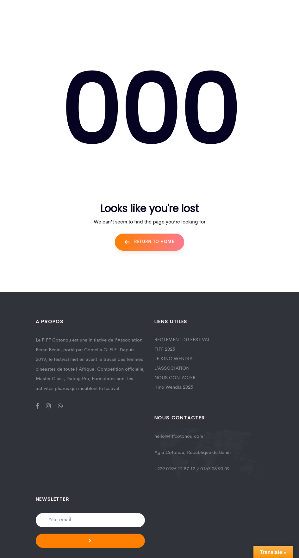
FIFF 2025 (164, 349)
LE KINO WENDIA (173, 359)
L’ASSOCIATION (172, 368)
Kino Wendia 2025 (173, 387)
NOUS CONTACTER (175, 378)
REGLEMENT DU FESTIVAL (182, 340)
